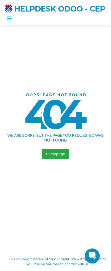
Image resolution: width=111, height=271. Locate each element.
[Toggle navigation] (9, 18)
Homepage (55, 154)
